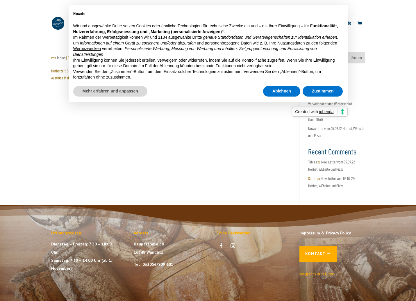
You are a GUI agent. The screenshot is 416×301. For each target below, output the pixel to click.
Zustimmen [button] (323, 91)
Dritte (197, 37)
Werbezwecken (87, 48)
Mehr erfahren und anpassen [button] (110, 91)
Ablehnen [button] (281, 91)
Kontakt (315, 253)
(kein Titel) (315, 119)
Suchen (356, 58)
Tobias (61, 58)
